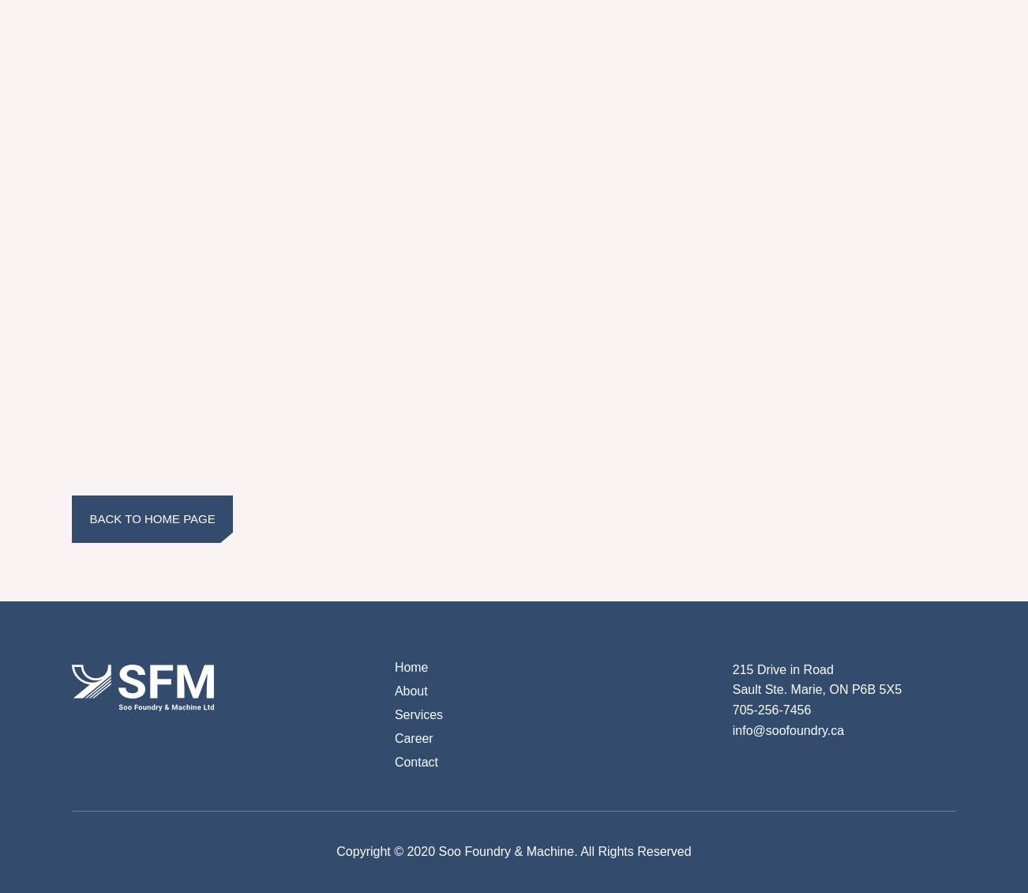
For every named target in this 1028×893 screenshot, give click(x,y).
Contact (416, 762)
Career (414, 738)
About (411, 691)
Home (412, 667)
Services (419, 715)
